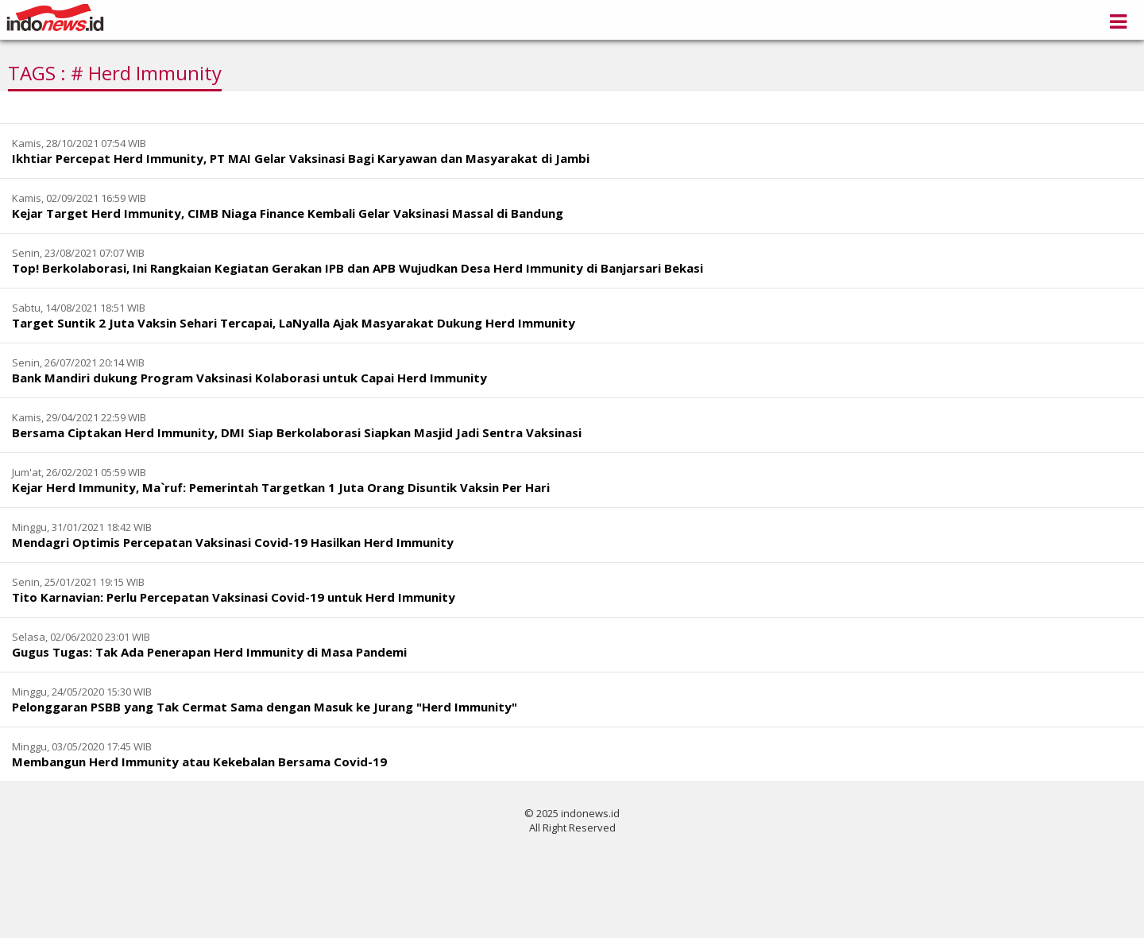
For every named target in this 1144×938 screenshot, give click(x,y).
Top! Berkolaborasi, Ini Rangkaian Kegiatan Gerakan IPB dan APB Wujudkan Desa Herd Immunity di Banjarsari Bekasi (357, 268)
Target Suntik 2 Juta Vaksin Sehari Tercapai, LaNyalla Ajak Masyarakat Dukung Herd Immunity (293, 323)
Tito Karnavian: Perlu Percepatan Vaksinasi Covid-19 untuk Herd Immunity (233, 597)
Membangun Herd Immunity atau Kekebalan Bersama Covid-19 (199, 761)
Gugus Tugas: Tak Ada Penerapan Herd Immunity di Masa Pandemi (209, 652)
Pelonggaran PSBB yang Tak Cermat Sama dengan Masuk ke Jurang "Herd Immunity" (264, 707)
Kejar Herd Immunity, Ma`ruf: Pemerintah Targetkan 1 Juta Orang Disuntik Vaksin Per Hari (281, 487)
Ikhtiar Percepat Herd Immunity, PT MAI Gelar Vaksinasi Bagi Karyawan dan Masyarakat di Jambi (300, 158)
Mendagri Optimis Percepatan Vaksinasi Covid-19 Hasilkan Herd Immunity (233, 542)
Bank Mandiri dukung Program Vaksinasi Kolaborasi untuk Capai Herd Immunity (249, 378)
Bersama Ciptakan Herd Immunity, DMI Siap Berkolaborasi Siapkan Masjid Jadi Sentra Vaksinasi (297, 432)
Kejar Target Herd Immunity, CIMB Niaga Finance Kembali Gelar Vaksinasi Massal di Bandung (287, 213)
